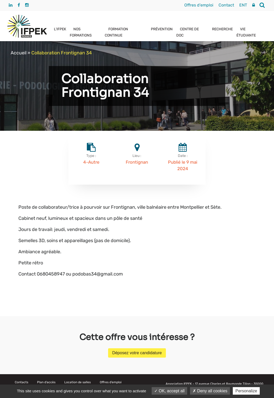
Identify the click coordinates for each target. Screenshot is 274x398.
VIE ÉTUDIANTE (246, 32)
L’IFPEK (60, 29)
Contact (226, 5)
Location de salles (77, 382)
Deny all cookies (210, 391)
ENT (243, 5)
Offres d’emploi (111, 382)
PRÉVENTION (162, 29)
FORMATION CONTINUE (116, 32)
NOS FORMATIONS (81, 32)
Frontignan (137, 162)
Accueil (18, 53)
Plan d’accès (46, 382)
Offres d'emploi (198, 5)
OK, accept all (169, 391)
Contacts (21, 382)
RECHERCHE (222, 29)
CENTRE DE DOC (187, 32)
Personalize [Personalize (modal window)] (246, 391)
